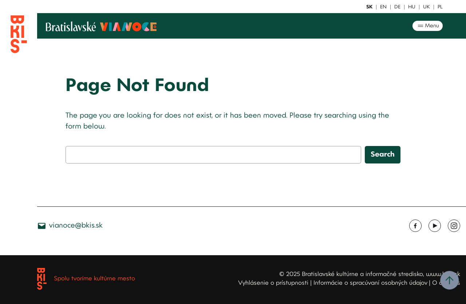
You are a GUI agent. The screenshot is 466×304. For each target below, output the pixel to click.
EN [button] (383, 7)
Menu (427, 25)
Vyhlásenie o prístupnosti (273, 283)
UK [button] (426, 7)
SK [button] (369, 7)
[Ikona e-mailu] (41, 225)
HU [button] (411, 7)
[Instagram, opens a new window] (454, 226)
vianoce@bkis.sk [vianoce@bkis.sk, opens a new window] (76, 225)
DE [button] (397, 7)
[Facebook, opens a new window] (415, 226)
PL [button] (440, 7)
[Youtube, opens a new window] (435, 226)
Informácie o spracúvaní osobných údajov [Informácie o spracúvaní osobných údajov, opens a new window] (370, 283)
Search (383, 154)
